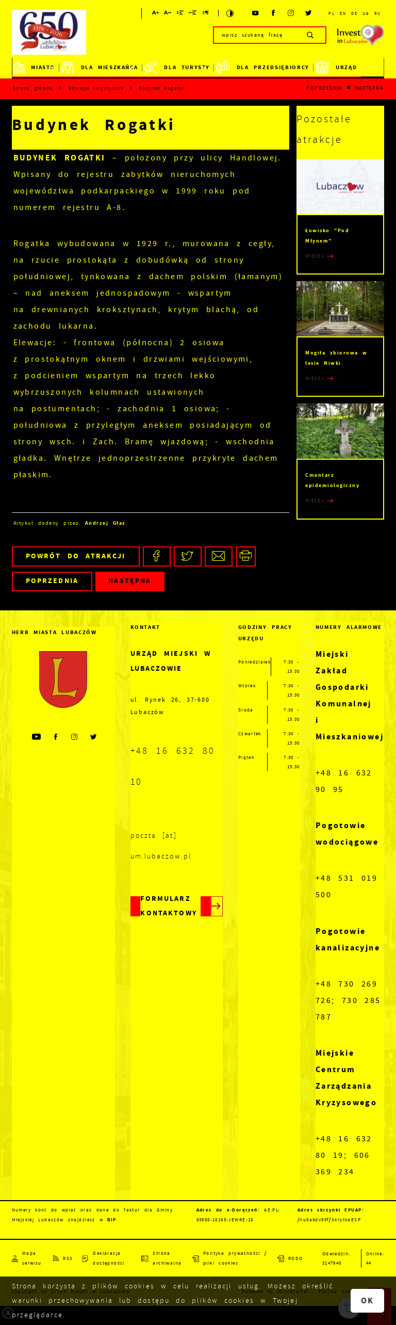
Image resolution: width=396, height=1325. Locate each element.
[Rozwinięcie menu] (63, 632)
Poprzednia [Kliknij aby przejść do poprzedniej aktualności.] (324, 88)
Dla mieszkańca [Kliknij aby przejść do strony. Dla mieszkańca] (99, 67)
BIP (111, 1220)
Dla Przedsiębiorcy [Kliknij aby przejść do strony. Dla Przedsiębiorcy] (262, 67)
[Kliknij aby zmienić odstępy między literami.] (167, 14)
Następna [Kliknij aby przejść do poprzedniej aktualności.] (369, 88)
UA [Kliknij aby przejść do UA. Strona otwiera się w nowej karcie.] (365, 13)
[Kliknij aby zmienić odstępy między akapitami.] (206, 14)
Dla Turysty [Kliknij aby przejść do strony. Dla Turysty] (177, 67)
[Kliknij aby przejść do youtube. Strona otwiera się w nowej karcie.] (256, 13)
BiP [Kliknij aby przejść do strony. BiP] (372, 67)
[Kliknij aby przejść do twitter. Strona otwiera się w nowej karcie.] (309, 13)
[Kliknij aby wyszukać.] (310, 35)
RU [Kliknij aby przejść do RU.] (377, 13)
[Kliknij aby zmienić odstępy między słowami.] (193, 14)
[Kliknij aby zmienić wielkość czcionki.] (156, 14)
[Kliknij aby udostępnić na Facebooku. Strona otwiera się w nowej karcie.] (157, 556)
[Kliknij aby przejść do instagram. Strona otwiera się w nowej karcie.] (291, 13)
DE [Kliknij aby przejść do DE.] (354, 13)
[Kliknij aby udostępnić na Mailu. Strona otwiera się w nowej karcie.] (219, 556)
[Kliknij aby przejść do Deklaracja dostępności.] (106, 1258)
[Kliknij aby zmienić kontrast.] (230, 13)
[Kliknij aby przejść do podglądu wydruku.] (246, 556)
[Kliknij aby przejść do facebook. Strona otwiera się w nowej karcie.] (273, 13)
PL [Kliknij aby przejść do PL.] (331, 13)
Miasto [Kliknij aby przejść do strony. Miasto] (35, 67)
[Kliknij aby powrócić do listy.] (348, 88)
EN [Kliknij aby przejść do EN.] (342, 13)
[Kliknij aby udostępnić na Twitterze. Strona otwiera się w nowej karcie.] (188, 556)
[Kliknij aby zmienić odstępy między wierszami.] (180, 14)
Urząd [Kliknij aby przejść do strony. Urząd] (336, 67)
